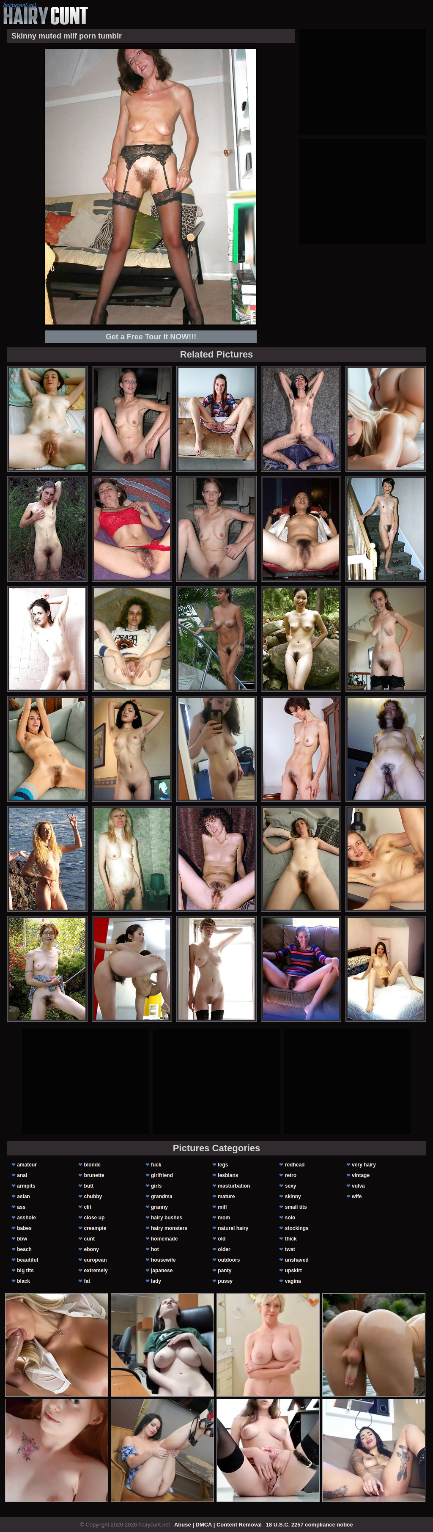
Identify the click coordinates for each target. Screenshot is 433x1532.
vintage (361, 1175)
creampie (95, 1228)
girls (156, 1186)
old (221, 1239)
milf (222, 1207)
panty (224, 1270)
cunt (89, 1239)
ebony (91, 1249)
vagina (293, 1281)
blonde (92, 1165)
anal (22, 1175)
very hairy (364, 1165)
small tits (296, 1207)
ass (21, 1207)
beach (24, 1249)
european (95, 1260)
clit (87, 1207)
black (23, 1281)
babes (24, 1228)
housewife (163, 1260)
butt (89, 1186)
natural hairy (233, 1228)
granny (159, 1207)
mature (226, 1196)
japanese (162, 1270)
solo (290, 1218)
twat (290, 1249)
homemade (164, 1239)
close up (94, 1218)
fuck (156, 1165)
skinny (293, 1196)
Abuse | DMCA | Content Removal (218, 1524)
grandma (162, 1196)
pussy (225, 1281)
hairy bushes (166, 1218)
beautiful (27, 1260)
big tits (25, 1270)
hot (155, 1249)
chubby (93, 1196)
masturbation (234, 1186)
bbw (22, 1239)
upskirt (293, 1270)
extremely (96, 1270)
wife (357, 1196)
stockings (297, 1228)
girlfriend (162, 1175)
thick (291, 1239)
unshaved (297, 1260)
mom (224, 1218)
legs (223, 1165)
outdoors (229, 1260)
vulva (358, 1186)
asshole (26, 1218)
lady (156, 1281)
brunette (94, 1175)
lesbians (228, 1175)
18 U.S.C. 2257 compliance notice (309, 1524)
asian (23, 1196)
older (224, 1249)
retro (290, 1175)
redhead (295, 1165)
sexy (290, 1186)
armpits (26, 1186)
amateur (27, 1165)
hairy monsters (169, 1228)
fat (87, 1281)
